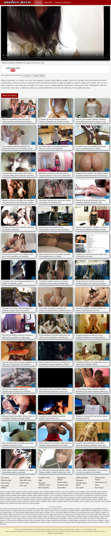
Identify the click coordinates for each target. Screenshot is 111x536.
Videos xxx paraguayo (65, 522)
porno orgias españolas (33, 503)
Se (6, 520)
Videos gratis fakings (38, 509)
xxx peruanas (71, 511)
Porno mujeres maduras (48, 511)
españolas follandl (38, 76)
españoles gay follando (14, 497)
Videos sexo (25, 511)
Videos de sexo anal (93, 520)
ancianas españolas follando (8, 492)
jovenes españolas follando (39, 499)
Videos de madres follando (48, 520)
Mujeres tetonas (104, 520)
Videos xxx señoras (88, 516)
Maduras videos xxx (68, 518)
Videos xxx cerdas (44, 514)
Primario (38, 2)
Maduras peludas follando (101, 516)
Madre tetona (79, 518)
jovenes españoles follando (68, 499)
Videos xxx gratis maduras (15, 518)
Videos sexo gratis (5, 522)
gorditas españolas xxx (99, 497)
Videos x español (81, 509)
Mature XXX (59, 520)
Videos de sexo (15, 522)
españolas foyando (5, 495)
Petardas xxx (96, 522)
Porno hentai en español (27, 522)
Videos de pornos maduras (30, 518)
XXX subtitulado (76, 522)
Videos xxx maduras (35, 511)
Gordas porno (62, 514)
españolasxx (97, 495)
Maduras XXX (67, 512)
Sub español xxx (5, 509)
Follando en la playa (50, 509)
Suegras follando (20, 512)
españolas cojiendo (96, 492)
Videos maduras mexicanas (42, 512)
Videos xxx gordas (77, 512)
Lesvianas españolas (32, 516)
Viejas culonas (54, 514)
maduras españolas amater (100, 499)
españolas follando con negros (52, 493)
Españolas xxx (72, 509)
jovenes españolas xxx (53, 499)
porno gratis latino (20, 503)
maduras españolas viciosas (76, 501)
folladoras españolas (42, 497)
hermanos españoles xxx (24, 499)
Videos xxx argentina (40, 522)
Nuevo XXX (48, 2)
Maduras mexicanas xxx (80, 520)
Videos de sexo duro (53, 522)
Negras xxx (12, 512)
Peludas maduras (13, 520)
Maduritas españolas (91, 511)
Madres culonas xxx (44, 516)
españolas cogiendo (84, 492)
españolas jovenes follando (18, 495)
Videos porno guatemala (45, 518)
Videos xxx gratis (23, 514)
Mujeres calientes (68, 520)
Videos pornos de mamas (73, 514)
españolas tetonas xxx (70, 495)
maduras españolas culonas (43, 501)
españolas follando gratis (86, 493)
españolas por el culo (49, 495)
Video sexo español (62, 509)
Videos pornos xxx (33, 514)
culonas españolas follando (46, 492)
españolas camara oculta (62, 492)
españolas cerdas (74, 492)
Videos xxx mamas (86, 522)
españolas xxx (81, 495)
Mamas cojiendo (104, 522)
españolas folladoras (26, 493)
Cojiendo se (3, 518)
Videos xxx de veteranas (88, 514)
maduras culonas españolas (84, 499)
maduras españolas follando (60, 501)
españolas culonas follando (12, 493)
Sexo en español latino (57, 512)
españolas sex (59, 495)
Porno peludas (4, 514)
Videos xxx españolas (61, 511)
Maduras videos (80, 511)
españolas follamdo (38, 493)
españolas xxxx (89, 495)
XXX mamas (3, 524)
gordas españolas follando (56, 497)
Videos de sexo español (25, 509)
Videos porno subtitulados (93, 509)
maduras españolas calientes (8, 501)
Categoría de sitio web (62, 2)
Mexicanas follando (95, 518)
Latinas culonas (8, 516)
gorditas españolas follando (85, 497)
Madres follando (30, 512)
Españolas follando (17, 2)
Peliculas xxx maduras (19, 516)
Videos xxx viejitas (35, 520)
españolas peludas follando (34, 495)
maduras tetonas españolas (92, 501)
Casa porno (26, 76)
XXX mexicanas (14, 509)
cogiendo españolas (21, 492)
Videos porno (17, 511)
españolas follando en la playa (70, 493)
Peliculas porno (13, 514)
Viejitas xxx (86, 518)
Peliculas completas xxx (102, 512)
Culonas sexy (9, 511)
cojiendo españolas (33, 492)
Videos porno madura (89, 512)
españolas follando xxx (100, 493)
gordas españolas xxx (70, 497)
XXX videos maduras (24, 520)
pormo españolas (10, 503)
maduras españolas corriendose (26, 501)
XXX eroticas (98, 514)
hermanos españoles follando (8, 499)
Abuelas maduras (58, 518)
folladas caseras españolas (28, 497)
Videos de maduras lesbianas (58, 516)
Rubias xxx (101, 511)
